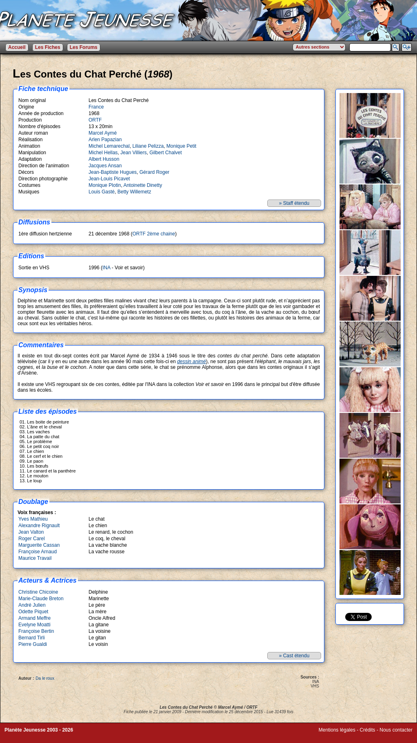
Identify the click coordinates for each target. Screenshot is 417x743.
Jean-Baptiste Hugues (113, 172)
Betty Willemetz (134, 192)
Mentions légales (337, 730)
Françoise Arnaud (37, 551)
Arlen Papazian (105, 139)
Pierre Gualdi (32, 644)
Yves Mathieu (33, 519)
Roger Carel (31, 538)
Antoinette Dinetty (142, 185)
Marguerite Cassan (39, 545)
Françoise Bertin (36, 631)
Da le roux (44, 678)
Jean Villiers (133, 152)
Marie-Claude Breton (41, 598)
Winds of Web (334, 736)
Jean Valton (31, 532)
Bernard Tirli (31, 638)
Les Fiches (47, 47)
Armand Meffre (34, 618)
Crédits (367, 730)
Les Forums (84, 47)
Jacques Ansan (105, 166)
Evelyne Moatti (34, 625)
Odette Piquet (33, 611)
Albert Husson (104, 159)
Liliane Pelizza (148, 146)
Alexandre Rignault (39, 525)
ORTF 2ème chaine (153, 234)
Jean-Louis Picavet (109, 179)
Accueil (17, 47)
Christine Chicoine (38, 592)
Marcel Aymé (103, 133)
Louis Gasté (102, 192)
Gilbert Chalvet (165, 152)
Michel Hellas (103, 152)
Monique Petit (181, 146)
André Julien (32, 605)
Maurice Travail (34, 558)
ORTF (95, 120)
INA (106, 268)
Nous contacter (396, 730)
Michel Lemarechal (109, 146)
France (96, 107)
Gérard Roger (154, 172)
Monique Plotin (105, 185)
